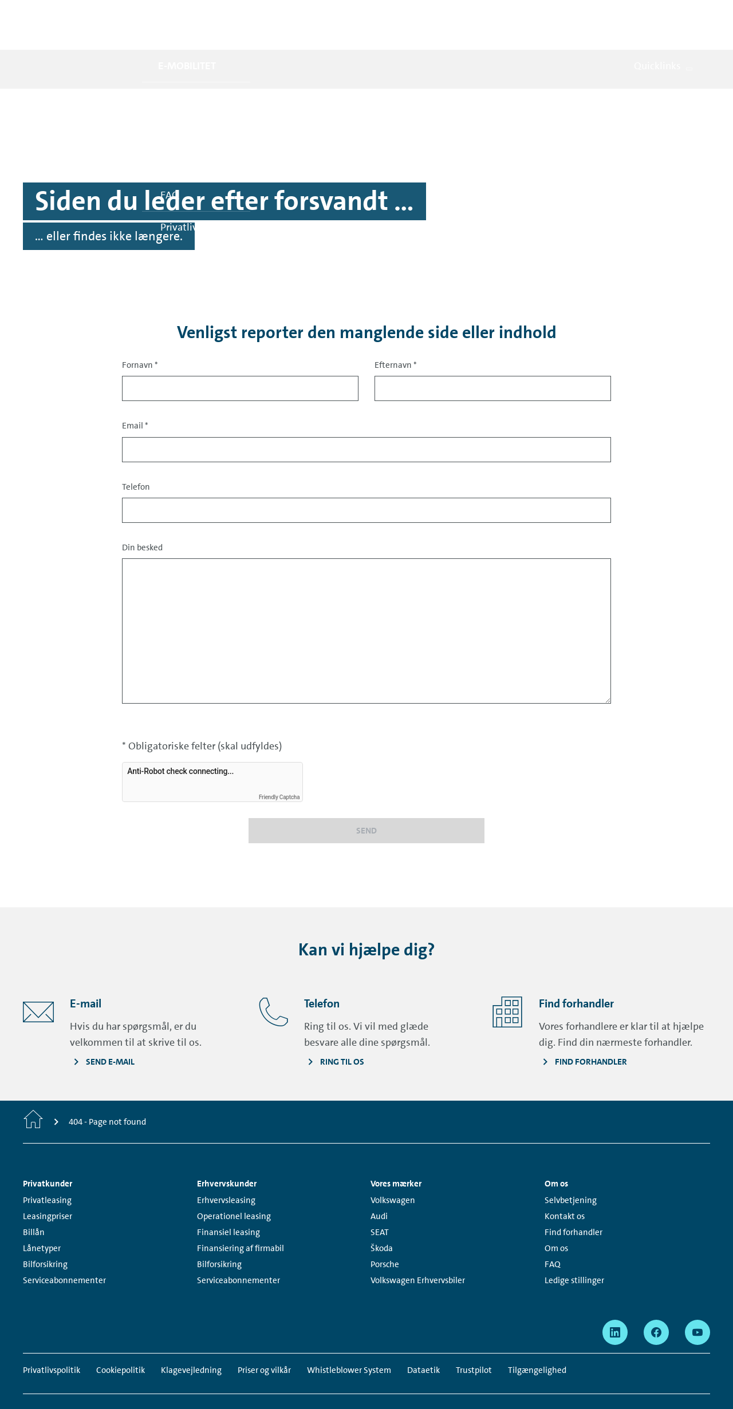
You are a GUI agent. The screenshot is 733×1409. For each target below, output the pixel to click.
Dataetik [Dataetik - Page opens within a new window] (423, 1345)
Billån (34, 1207)
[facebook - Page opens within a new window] (656, 1307)
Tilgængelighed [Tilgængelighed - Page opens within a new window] (537, 1345)
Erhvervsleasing (226, 1175)
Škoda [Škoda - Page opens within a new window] (382, 1223)
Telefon (136, 461)
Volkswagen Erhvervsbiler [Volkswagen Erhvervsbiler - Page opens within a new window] (418, 1255)
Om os (556, 1223)
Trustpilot (474, 1345)
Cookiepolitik (120, 1345)
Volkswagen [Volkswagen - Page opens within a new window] (393, 1175)
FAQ (553, 1239)
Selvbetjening (571, 1175)
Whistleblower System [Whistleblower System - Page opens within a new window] (349, 1345)
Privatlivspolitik (51, 1345)
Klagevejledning (191, 1345)
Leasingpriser (47, 1191)
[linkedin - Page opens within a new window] (615, 1307)
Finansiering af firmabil (240, 1223)
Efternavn (396, 340)
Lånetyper (42, 1223)
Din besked (142, 522)
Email (135, 400)
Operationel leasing (234, 1191)
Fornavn (140, 340)
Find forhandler (573, 1207)
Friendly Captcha (279, 772)
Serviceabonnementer (64, 1255)
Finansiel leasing (228, 1207)
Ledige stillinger (574, 1255)
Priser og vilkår (264, 1345)
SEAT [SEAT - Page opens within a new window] (380, 1207)
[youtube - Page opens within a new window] (697, 1307)
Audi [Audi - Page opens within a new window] (379, 1191)
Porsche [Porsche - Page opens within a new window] (385, 1239)
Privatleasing (47, 1175)
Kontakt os (565, 1191)
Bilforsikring (45, 1239)
